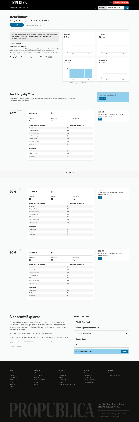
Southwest (62, 380)
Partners (12, 382)
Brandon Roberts (46, 334)
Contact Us (103, 98)
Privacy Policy (122, 414)
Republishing (112, 414)
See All (36, 384)
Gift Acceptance (114, 417)
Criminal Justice (39, 380)
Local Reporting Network (67, 384)
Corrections (87, 378)
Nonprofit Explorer (17, 8)
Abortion (37, 373)
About (12, 373)
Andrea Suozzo (16, 334)
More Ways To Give (114, 375)
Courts (36, 378)
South (61, 378)
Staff (11, 380)
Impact (12, 375)
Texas (61, 382)
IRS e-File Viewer (28, 341)
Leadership (13, 378)
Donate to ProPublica (121, 3)
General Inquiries (89, 373)
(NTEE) (50, 57)
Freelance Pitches (89, 380)
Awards (12, 384)
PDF (100, 119)
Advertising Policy (103, 417)
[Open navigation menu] (110, 2)
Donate (110, 373)
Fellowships (13, 389)
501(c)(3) (23, 46)
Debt (36, 382)
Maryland (29, 8)
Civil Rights (38, 375)
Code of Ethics (102, 414)
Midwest (62, 373)
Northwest (62, 375)
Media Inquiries (89, 382)
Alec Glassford (26, 334)
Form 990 (13, 98)
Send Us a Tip (88, 375)
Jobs (11, 387)
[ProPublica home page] (52, 410)
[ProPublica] (18, 2)
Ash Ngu (34, 334)
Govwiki (12, 342)
